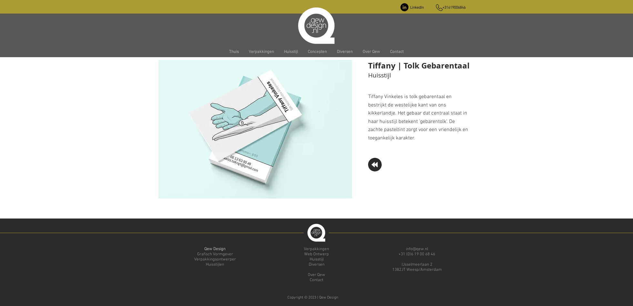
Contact (316, 280)
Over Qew (316, 275)
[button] (261, 52)
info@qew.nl (417, 249)
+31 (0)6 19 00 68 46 (416, 254)
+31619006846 (454, 7)
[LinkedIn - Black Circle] (404, 7)
